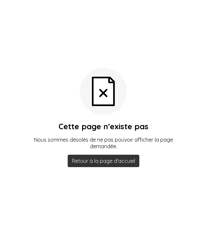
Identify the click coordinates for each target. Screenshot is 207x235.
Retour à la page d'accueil (103, 161)
